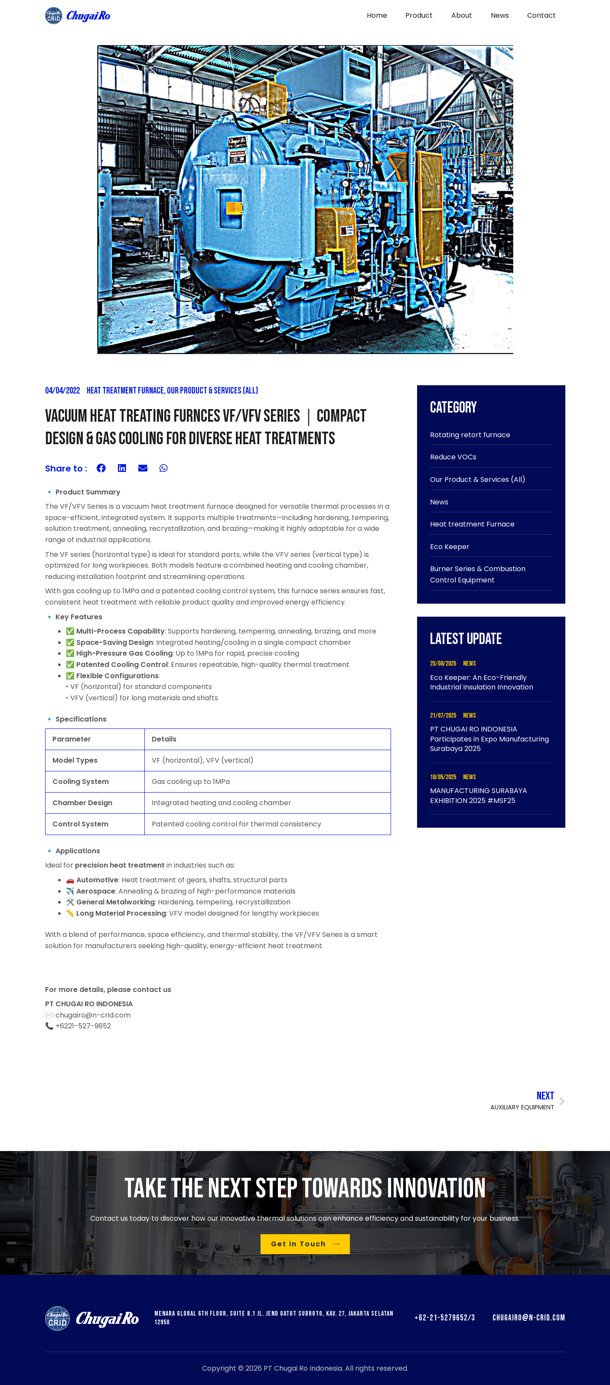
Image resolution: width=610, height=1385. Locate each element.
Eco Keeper (450, 547)
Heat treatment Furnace (125, 390)
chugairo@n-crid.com (529, 1318)
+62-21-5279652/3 (444, 1318)
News (439, 502)
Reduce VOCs (453, 457)
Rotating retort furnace (470, 435)
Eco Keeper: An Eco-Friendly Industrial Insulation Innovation (481, 682)
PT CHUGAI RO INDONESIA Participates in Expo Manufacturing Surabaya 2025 (489, 739)
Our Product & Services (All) (212, 390)
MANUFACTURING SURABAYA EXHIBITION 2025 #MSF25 (478, 795)
